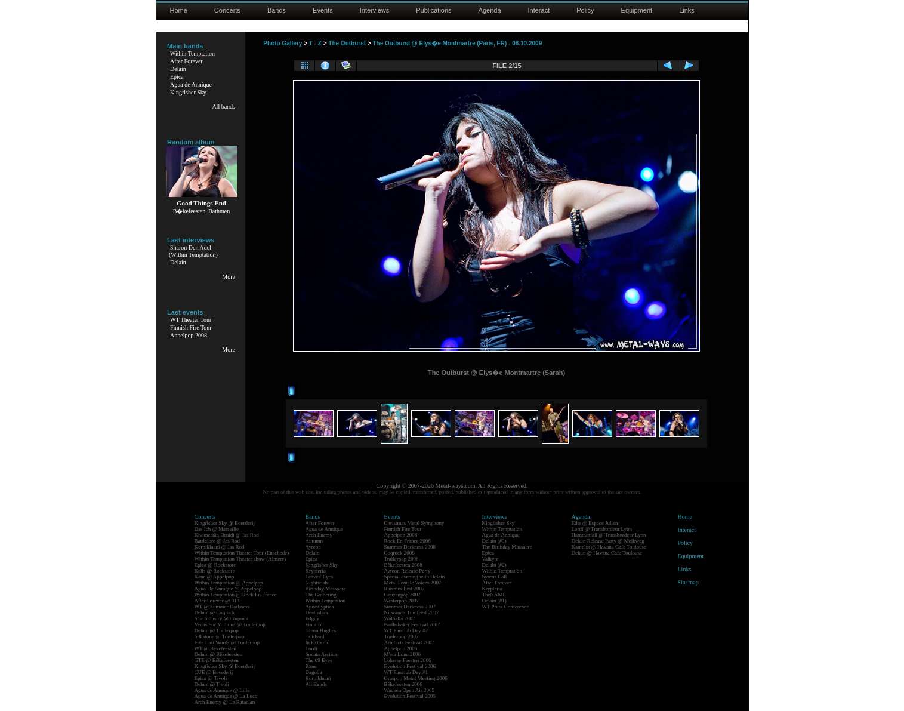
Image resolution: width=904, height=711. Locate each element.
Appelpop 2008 (188, 335)
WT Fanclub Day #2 (406, 630)
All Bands (316, 684)
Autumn (314, 541)
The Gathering (321, 595)
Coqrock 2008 (399, 553)
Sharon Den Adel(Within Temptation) (193, 251)
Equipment (637, 10)
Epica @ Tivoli (211, 678)
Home (178, 10)
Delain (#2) (494, 565)
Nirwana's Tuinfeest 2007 (411, 612)
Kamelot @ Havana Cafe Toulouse (609, 547)
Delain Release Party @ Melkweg (608, 541)
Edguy (313, 618)
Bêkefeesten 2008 (403, 565)
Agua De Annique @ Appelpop (228, 589)
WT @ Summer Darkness (222, 607)
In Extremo (318, 642)
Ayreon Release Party (407, 571)
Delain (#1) (494, 601)
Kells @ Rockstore (215, 571)
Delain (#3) (494, 541)
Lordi (311, 648)
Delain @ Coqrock (215, 612)
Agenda (490, 10)
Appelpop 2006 (401, 648)
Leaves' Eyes (320, 577)
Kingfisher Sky (188, 92)
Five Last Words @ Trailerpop (227, 642)
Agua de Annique (191, 84)
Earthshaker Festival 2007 (412, 624)
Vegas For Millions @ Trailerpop (230, 624)
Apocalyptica (320, 607)
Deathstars (317, 612)
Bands (276, 10)
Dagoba (314, 672)
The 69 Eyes (319, 660)
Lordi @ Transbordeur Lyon (602, 529)
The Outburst (347, 43)
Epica (177, 76)
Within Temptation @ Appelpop (229, 583)
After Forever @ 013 (217, 601)
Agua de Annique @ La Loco (226, 696)
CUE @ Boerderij (214, 672)
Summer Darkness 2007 (410, 607)
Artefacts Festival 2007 (409, 642)
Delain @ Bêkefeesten (219, 654)
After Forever (186, 61)
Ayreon (313, 547)
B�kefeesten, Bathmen (201, 211)
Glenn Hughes (321, 630)
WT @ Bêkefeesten (216, 648)
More (228, 276)
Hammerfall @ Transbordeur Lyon (609, 535)
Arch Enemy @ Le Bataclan (225, 702)
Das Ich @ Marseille (217, 529)
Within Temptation (192, 53)
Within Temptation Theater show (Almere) (240, 559)
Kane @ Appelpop (215, 577)
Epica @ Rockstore (215, 565)
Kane (311, 666)
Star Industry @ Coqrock (222, 618)
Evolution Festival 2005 (410, 696)
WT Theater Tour (190, 319)
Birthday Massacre (326, 589)
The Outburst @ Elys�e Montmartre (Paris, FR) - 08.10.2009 (457, 43)
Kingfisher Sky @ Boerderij (225, 523)
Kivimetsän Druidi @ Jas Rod (227, 535)
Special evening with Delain (414, 577)
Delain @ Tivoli (212, 684)
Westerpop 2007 (401, 601)
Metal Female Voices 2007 (413, 583)
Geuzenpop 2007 (402, 595)
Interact (539, 10)
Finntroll (315, 624)
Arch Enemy (319, 535)
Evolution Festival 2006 (410, 666)
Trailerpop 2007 (401, 636)
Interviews (375, 10)
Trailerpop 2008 (401, 559)
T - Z (315, 43)
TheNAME (494, 595)
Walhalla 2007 (399, 618)
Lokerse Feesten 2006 (407, 660)
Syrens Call (494, 577)
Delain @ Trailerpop (217, 630)
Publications (433, 10)
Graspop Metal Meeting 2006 (416, 678)
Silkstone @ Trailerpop (220, 636)
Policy (585, 10)
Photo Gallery (282, 43)
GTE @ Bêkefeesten (217, 660)
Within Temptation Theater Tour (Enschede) (242, 553)
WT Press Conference (505, 607)
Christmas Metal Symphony (414, 523)
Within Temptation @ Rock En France (236, 595)
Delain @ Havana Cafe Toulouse (607, 553)
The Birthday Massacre (507, 547)
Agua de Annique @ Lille (222, 690)
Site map (688, 582)
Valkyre (490, 559)
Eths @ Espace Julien (595, 523)
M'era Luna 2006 (402, 654)
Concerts (227, 10)
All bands (223, 106)
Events (323, 10)
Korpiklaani (318, 678)
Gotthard (315, 636)
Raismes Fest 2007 (404, 589)
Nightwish (317, 583)
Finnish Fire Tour (191, 327)
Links (687, 10)
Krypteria (316, 571)
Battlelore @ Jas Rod (217, 541)
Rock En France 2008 (407, 541)
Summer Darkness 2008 (410, 547)
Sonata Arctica (321, 654)
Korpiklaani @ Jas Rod (220, 547)
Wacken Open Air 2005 (409, 690)
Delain (178, 69)
